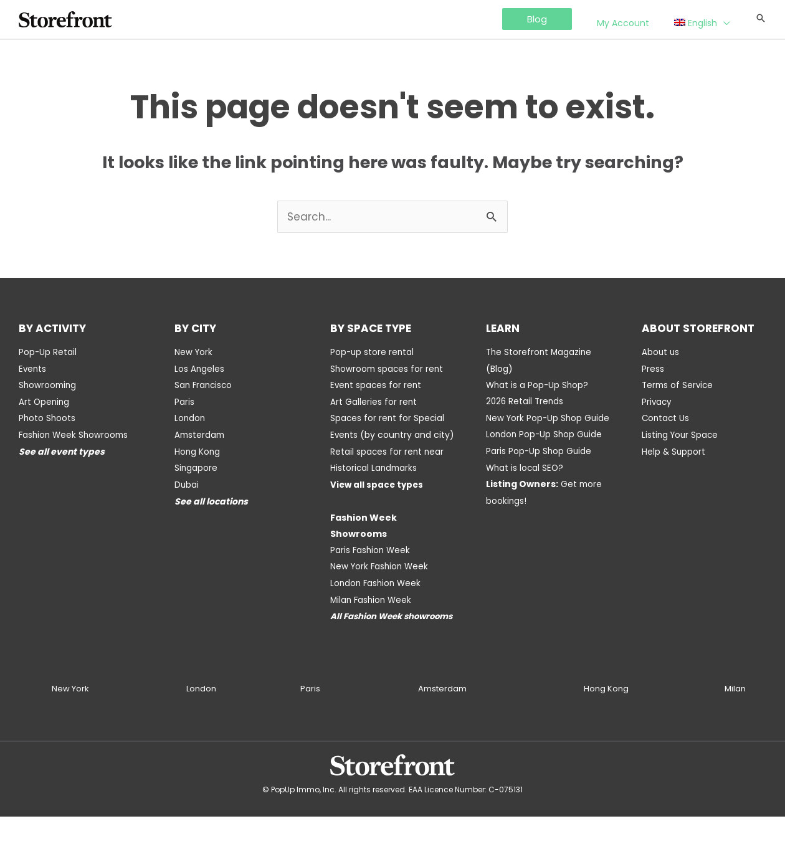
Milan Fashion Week (372, 611)
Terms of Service (679, 385)
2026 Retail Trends (526, 401)
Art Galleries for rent (373, 401)
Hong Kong (197, 449)
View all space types (378, 498)
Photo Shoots (48, 417)
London (190, 417)
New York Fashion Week (381, 579)
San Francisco (204, 385)
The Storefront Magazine (540, 352)
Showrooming (48, 385)
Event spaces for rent (377, 385)
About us (661, 352)
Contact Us (666, 417)
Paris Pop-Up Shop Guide (539, 466)
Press (653, 369)
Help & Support (674, 449)
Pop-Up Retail (48, 352)
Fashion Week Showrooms (75, 433)
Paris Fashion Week (371, 563)
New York (194, 352)
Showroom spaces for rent (388, 369)
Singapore (196, 466)
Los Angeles (199, 369)
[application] (729, 20)
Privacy (657, 401)
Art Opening (45, 401)
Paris (184, 401)
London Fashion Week (377, 595)
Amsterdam (200, 433)
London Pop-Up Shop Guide (545, 449)
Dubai (186, 482)
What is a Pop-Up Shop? (538, 385)
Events (33, 369)
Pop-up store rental (373, 352)
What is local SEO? (526, 482)
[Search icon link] (760, 19)
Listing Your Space (681, 433)
